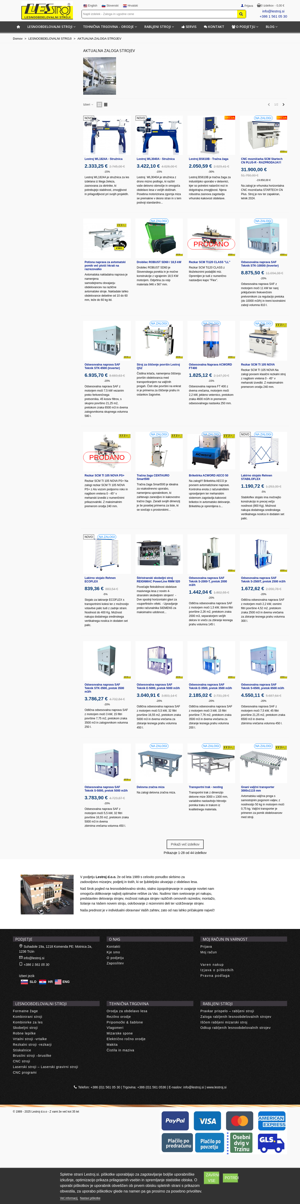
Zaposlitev (115, 963)
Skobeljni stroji (25, 1028)
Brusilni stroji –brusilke (32, 1055)
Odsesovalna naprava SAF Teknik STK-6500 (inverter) (102, 366)
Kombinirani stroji (27, 1017)
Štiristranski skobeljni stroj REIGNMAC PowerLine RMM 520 (158, 579)
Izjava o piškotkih (217, 970)
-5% (263, 491)
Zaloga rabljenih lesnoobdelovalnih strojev (235, 1017)
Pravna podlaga (215, 976)
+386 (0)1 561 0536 (151, 1087)
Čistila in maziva (120, 1050)
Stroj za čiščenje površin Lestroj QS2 (158, 366)
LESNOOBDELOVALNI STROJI (49, 26)
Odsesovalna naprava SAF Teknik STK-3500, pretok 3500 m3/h (104, 688)
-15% (107, 171)
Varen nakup (212, 964)
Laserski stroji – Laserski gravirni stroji (45, 1067)
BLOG (270, 26)
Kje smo (113, 952)
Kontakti (113, 946)
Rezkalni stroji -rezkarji (32, 1044)
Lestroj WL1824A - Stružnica (104, 159)
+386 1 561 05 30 (273, 16)
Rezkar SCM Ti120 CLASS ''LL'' (209, 262)
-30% (211, 171)
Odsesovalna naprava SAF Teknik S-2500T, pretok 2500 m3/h (263, 579)
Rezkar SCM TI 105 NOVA (258, 364)
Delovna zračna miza (151, 787)
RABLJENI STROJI (157, 26)
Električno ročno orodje (126, 1039)
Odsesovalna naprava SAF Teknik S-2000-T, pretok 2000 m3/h (208, 581)
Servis (188, 26)
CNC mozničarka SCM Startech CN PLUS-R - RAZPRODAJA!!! (262, 160)
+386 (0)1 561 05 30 (105, 1087)
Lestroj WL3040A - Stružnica (156, 159)
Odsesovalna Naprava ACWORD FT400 (210, 366)
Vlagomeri (115, 1028)
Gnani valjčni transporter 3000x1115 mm (257, 788)
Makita (112, 1044)
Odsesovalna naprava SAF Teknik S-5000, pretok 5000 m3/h (106, 788)
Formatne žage (25, 1011)
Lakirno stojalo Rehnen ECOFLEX (100, 579)
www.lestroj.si (217, 1087)
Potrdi (231, 1178)
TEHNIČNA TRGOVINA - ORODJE (108, 26)
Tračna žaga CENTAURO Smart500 (153, 477)
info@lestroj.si (273, 11)
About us (24, 869)
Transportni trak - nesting (206, 787)
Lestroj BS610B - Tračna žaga (208, 159)
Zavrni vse (212, 1178)
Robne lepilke (24, 1033)
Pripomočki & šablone (125, 1022)
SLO (33, 982)
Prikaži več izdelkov (185, 844)
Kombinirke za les (28, 1022)
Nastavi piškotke (90, 1198)
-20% (263, 278)
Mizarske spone (120, 1033)
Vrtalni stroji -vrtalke (30, 1039)
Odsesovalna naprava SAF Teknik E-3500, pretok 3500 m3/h (210, 686)
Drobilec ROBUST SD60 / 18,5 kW (159, 262)
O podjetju (243, 26)
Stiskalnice (22, 1050)
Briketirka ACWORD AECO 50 (208, 475)
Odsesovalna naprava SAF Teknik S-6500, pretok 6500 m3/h (262, 686)
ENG (66, 982)
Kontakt (214, 26)
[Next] (283, 105)
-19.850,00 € (263, 180)
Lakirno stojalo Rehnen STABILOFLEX (256, 477)
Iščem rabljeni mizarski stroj (224, 1022)
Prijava (206, 946)
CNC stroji (21, 1061)
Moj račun (208, 952)
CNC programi (25, 1072)
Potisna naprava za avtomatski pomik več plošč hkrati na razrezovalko (105, 265)
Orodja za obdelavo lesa (127, 1011)
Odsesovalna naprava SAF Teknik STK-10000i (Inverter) (260, 263)
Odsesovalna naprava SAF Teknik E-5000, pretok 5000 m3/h (158, 686)
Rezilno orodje (119, 1017)
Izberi (88, 104)
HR (50, 982)
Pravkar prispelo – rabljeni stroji (227, 1011)
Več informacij (69, 1198)
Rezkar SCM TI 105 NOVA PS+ (104, 475)
